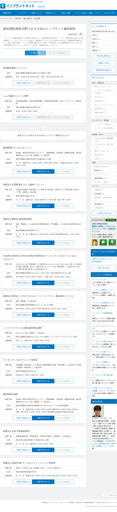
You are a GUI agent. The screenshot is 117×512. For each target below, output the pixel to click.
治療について (36, 13)
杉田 (95, 35)
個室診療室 (98, 178)
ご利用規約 (71, 502)
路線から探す (103, 63)
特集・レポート (95, 13)
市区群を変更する (104, 56)
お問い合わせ (101, 502)
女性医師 (97, 194)
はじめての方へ (110, 13)
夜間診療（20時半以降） (103, 198)
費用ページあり (100, 151)
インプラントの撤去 (101, 124)
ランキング (22, 13)
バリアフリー (99, 174)
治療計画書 (98, 113)
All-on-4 (97, 97)
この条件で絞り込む (104, 213)
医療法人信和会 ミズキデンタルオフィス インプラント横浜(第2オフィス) (104, 228)
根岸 (95, 47)
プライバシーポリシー (58, 502)
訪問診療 (97, 208)
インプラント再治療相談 (103, 128)
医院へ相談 (65, 13)
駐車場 (96, 170)
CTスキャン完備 (100, 182)
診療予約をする (43, 172)
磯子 (95, 43)
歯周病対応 (98, 109)
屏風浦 (96, 50)
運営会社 (45, 502)
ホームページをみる (70, 172)
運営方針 (80, 502)
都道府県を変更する (104, 70)
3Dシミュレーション (102, 105)
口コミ (44, 53)
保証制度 (97, 155)
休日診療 (97, 204)
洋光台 (96, 39)
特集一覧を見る (104, 268)
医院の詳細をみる (16, 83)
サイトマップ (112, 502)
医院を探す (7, 13)
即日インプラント (101, 87)
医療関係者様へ (89, 502)
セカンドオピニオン (101, 116)
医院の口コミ (51, 13)
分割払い (97, 159)
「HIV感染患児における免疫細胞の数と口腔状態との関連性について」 (103, 443)
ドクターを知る (80, 13)
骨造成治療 (98, 101)
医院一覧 (19, 53)
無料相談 (97, 190)
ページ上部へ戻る (110, 495)
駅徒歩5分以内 (99, 166)
